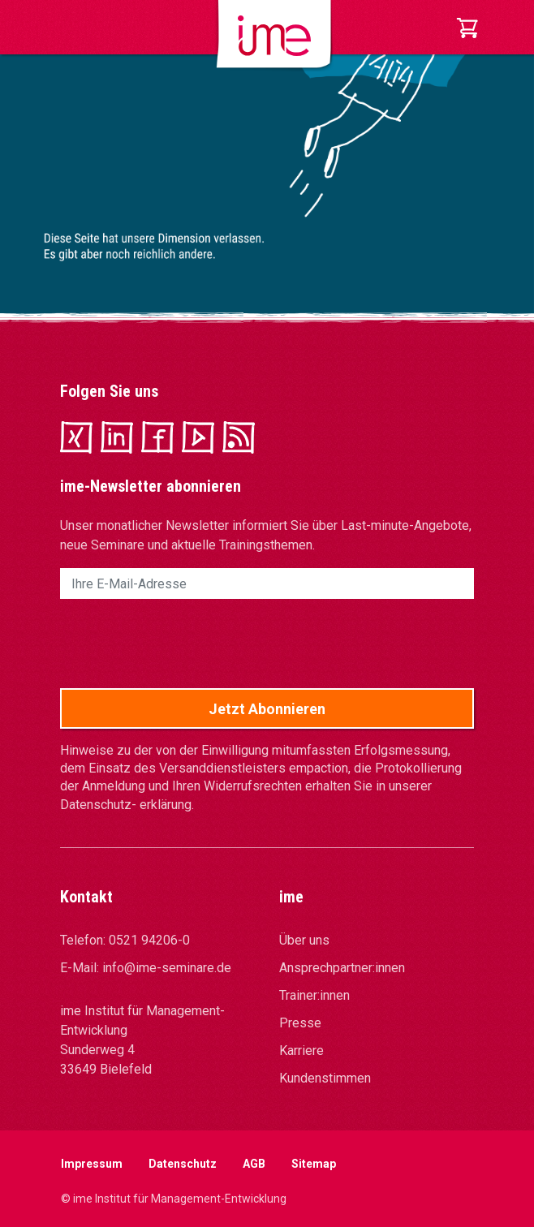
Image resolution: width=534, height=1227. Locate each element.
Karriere (301, 1050)
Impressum (92, 1163)
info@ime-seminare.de (166, 967)
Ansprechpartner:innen (342, 967)
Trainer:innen (314, 995)
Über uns (304, 940)
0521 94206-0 (149, 940)
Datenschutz (183, 1163)
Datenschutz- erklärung (126, 804)
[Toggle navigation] (71, 28)
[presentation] (183, 643)
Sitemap (313, 1163)
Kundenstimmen (325, 1078)
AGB (254, 1163)
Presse (300, 1023)
